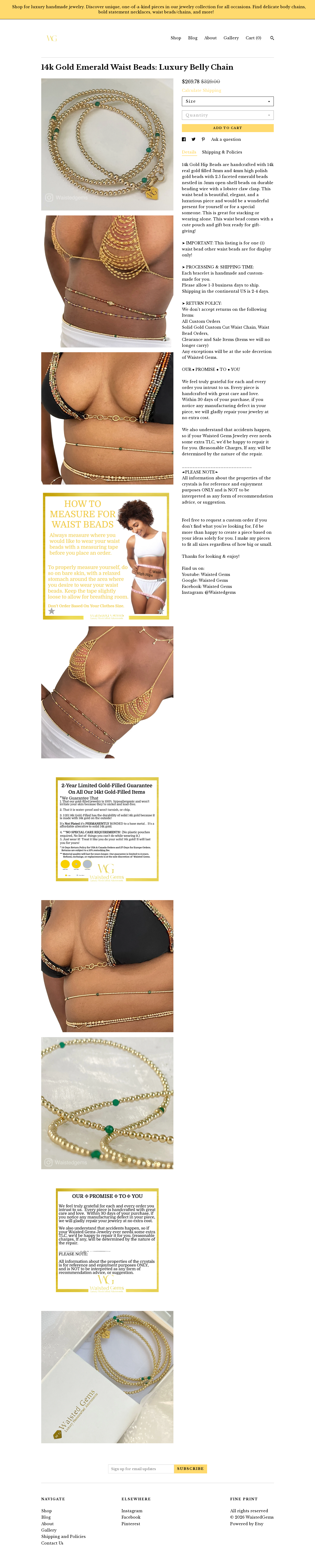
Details (189, 152)
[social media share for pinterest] (203, 139)
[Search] (272, 38)
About (210, 38)
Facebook (131, 1517)
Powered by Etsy (246, 1523)
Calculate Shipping (201, 90)
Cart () (253, 38)
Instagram (132, 1510)
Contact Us (52, 1543)
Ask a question (226, 139)
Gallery (231, 38)
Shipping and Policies (63, 1536)
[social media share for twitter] (194, 139)
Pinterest (131, 1523)
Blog (192, 38)
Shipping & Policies (222, 152)
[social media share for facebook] (184, 139)
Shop (176, 38)
